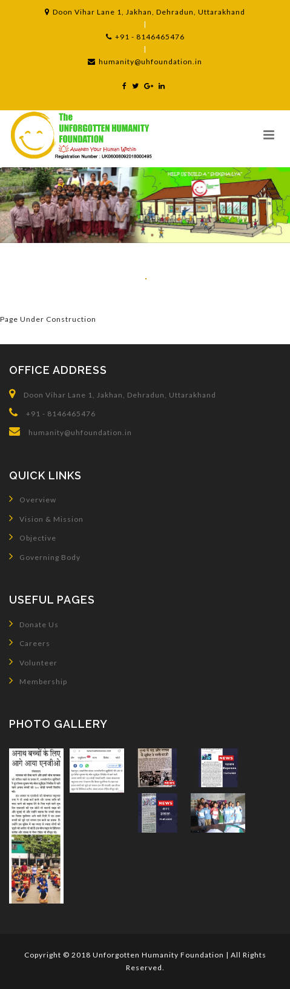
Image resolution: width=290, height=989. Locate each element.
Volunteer (33, 661)
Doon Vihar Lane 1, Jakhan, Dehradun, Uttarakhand (145, 11)
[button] (268, 134)
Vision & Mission (46, 518)
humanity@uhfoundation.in (145, 61)
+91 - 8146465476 (145, 36)
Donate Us (34, 623)
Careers (29, 642)
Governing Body (45, 556)
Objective (32, 536)
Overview (32, 498)
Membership (38, 680)
